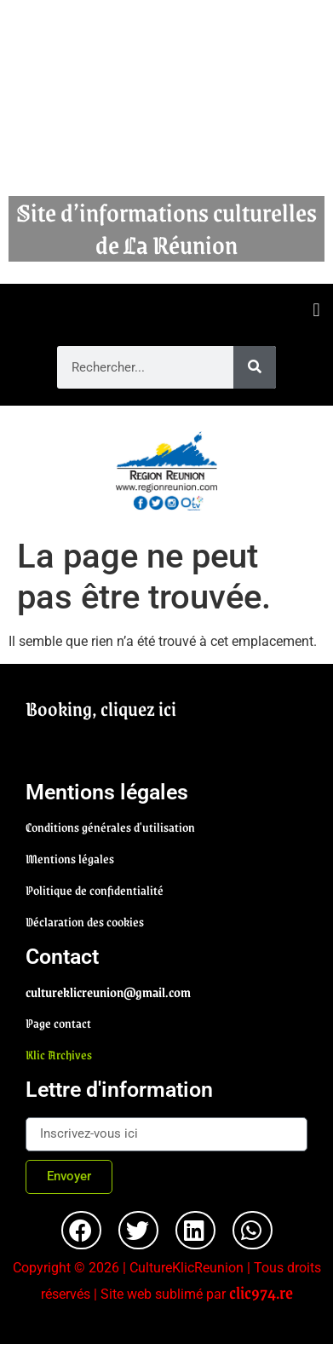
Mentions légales (70, 858)
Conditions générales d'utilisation (110, 826)
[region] (166, 470)
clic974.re (261, 1292)
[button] (316, 311)
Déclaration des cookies (85, 921)
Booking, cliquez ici (101, 708)
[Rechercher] (254, 367)
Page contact (58, 1022)
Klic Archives (59, 1054)
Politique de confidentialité (95, 889)
